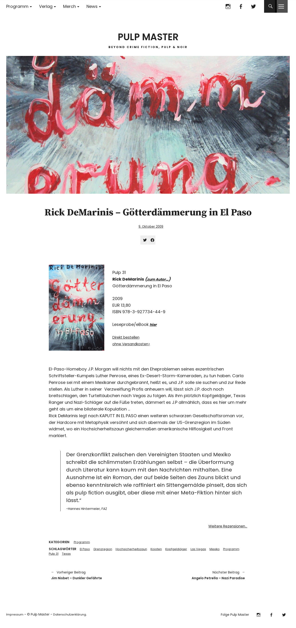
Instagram (228, 6)
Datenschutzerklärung (72, 618)
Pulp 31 (75, 556)
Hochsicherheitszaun (134, 551)
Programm (17, 6)
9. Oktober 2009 (150, 226)
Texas (88, 556)
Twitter (253, 6)
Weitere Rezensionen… (224, 527)
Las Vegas (204, 551)
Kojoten (160, 551)
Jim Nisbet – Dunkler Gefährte (97, 578)
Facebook (240, 6)
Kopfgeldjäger (181, 551)
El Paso (85, 551)
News (92, 6)
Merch (69, 6)
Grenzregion (104, 551)
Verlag (45, 6)
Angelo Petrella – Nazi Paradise (199, 578)
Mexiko (221, 551)
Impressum (15, 618)
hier (154, 326)
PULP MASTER (148, 34)
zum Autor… (159, 281)
